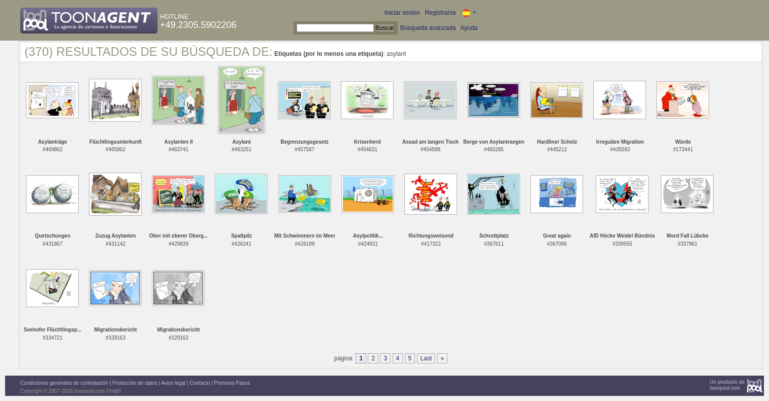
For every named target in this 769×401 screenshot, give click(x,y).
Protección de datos (134, 383)
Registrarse (440, 12)
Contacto (199, 383)
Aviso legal (173, 383)
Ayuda (468, 27)
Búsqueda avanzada (428, 27)
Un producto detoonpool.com (727, 385)
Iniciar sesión (402, 12)
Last (426, 358)
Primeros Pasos (232, 383)
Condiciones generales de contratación (64, 383)
